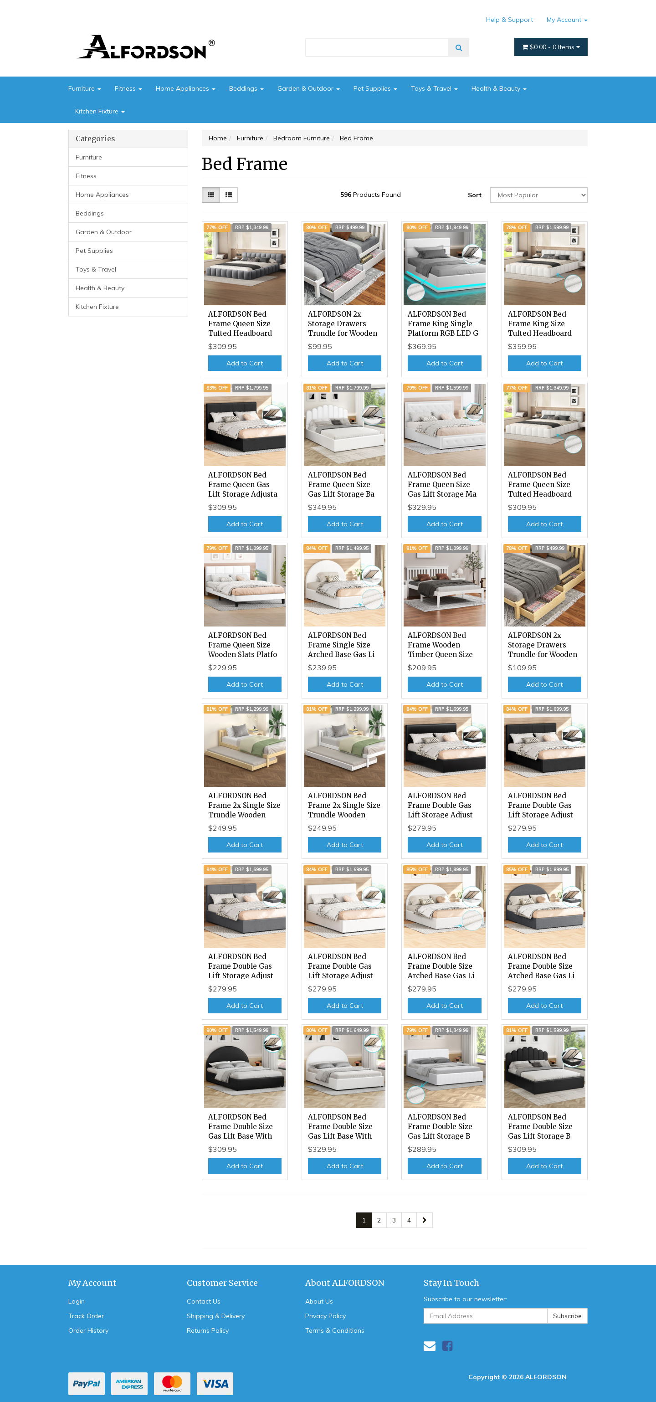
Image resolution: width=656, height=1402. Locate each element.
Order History (88, 1330)
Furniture (84, 88)
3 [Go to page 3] (394, 1220)
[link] (447, 1345)
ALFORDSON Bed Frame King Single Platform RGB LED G (443, 324)
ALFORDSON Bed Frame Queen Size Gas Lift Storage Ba (341, 484)
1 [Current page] (364, 1220)
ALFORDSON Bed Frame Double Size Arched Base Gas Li (441, 966)
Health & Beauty (499, 88)
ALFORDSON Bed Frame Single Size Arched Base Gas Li (341, 645)
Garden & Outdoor (308, 88)
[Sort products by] (539, 195)
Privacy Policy (325, 1316)
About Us (319, 1301)
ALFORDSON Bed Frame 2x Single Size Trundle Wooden (244, 805)
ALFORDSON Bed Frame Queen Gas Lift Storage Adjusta (242, 484)
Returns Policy (208, 1330)
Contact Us (203, 1301)
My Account (567, 19)
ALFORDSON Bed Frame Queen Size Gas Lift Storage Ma (442, 484)
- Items (551, 47)
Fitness (128, 88)
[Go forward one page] (424, 1220)
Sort (475, 195)
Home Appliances (185, 88)
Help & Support (509, 19)
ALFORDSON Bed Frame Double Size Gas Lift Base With (240, 1126)
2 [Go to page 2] (379, 1220)
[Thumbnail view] (211, 195)
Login (76, 1301)
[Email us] (430, 1345)
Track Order (86, 1316)
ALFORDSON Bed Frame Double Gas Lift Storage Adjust (440, 805)
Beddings (246, 88)
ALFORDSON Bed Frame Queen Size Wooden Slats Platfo (242, 645)
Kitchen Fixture (100, 111)
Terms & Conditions (334, 1330)
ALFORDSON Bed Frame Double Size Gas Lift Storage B (440, 1126)
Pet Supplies (375, 88)
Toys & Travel (434, 88)
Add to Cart (244, 363)
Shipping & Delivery (216, 1316)
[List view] (229, 195)
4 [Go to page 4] (409, 1220)
